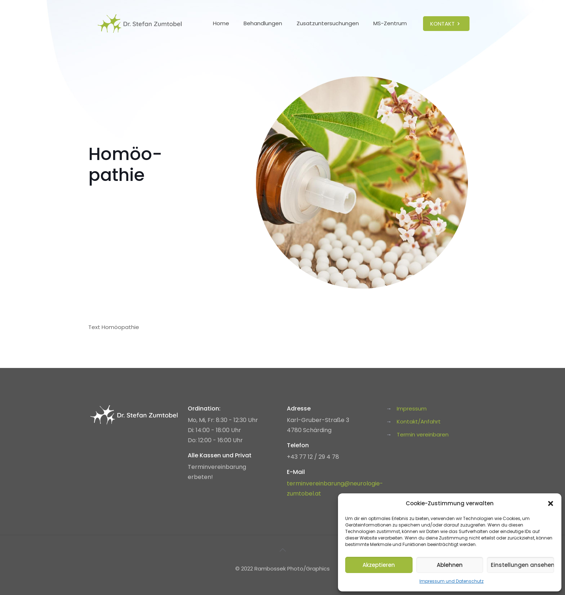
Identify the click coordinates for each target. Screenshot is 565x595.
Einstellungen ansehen (522, 565)
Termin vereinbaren (423, 434)
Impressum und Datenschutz (451, 581)
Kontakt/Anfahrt (419, 421)
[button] (550, 503)
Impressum (412, 408)
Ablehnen (450, 565)
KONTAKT (446, 23)
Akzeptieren (378, 565)
